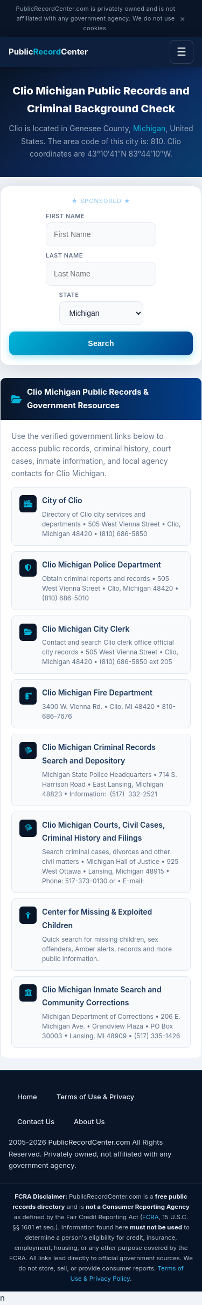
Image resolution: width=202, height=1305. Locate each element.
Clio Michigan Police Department (101, 564)
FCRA (150, 1217)
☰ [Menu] (181, 52)
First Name (65, 216)
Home (27, 1096)
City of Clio (62, 500)
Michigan (149, 128)
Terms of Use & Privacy (96, 1096)
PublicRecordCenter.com (89, 1142)
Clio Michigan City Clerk (86, 628)
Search (101, 343)
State (69, 295)
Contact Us (35, 1121)
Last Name (64, 255)
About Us (89, 1121)
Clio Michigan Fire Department (97, 692)
